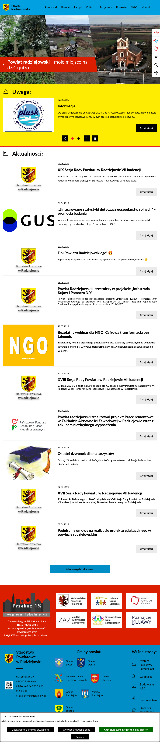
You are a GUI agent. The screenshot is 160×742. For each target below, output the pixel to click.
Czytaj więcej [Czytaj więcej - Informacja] (146, 128)
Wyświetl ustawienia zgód (76, 729)
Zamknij (80, 737)
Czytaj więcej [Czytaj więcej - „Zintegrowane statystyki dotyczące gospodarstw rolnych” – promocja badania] (146, 235)
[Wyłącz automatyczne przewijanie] (95, 138)
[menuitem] (50, 7)
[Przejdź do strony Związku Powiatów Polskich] (156, 49)
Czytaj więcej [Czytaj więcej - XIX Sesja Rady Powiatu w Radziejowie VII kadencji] (146, 192)
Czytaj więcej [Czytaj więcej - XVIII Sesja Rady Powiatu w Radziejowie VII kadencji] (146, 399)
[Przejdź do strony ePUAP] (156, 41)
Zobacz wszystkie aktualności (80, 569)
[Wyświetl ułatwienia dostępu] (156, 57)
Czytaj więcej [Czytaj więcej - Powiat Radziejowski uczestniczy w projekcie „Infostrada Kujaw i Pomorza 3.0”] (146, 315)
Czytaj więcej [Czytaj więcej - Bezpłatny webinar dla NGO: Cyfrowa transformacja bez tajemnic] (146, 362)
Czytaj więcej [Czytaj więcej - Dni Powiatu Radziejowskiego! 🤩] (146, 271)
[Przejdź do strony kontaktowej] (156, 73)
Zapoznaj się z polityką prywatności (30, 729)
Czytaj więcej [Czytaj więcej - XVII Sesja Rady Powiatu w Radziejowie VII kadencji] (146, 513)
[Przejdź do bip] (156, 33)
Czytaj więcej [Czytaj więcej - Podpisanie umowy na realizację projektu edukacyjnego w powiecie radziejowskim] (146, 548)
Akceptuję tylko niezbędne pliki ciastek (126, 729)
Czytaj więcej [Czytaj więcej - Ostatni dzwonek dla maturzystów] (146, 475)
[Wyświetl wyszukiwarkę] (156, 65)
